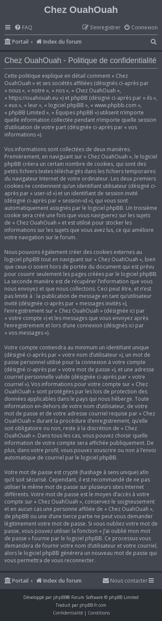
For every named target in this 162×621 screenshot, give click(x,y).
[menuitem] (23, 28)
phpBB (60, 597)
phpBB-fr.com (92, 605)
